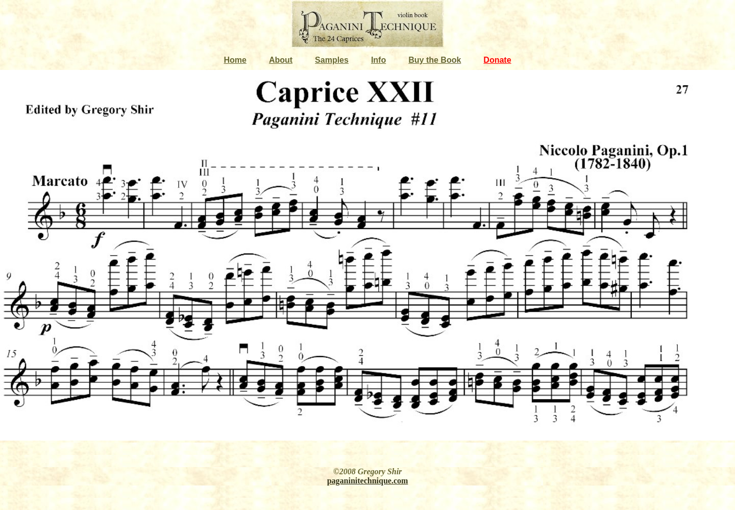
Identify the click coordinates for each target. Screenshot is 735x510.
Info (378, 60)
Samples (332, 60)
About (280, 60)
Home (235, 60)
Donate (497, 60)
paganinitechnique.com (367, 480)
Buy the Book (434, 60)
